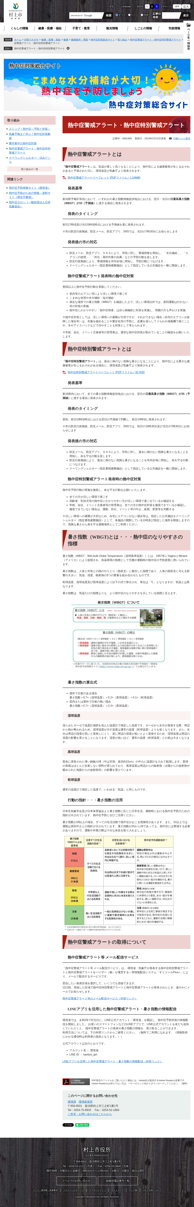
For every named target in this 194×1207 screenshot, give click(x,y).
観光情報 (112, 28)
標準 (177, 6)
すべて (122, 15)
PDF (146, 15)
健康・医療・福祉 (50, 28)
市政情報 (174, 28)
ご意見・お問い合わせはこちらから (90, 1114)
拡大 (186, 6)
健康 (65, 39)
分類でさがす (31, 39)
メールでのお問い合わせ (76, 1180)
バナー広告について (152, 1190)
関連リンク (15, 179)
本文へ (112, 6)
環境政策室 (86, 1101)
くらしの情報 (19, 28)
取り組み (122, 39)
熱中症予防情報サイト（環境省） (29, 187)
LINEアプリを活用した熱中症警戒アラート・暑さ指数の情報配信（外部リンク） (113, 1061)
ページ (134, 15)
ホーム (17, 39)
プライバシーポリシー (73, 1190)
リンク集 (133, 1190)
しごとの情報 (143, 28)
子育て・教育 (81, 28)
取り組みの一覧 (29, 169)
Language (126, 6)
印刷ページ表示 (181, 138)
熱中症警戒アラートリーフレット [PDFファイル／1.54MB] (104, 177)
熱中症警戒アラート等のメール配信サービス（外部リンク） (100, 998)
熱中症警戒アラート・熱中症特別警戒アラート (155, 39)
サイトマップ (117, 1190)
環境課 (72, 1101)
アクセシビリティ (97, 1190)
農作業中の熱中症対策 (23, 143)
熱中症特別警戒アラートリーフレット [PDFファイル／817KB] (106, 372)
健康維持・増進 (79, 39)
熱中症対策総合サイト (103, 39)
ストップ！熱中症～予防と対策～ (29, 128)
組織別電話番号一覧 (117, 1180)
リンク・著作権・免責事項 (45, 1190)
